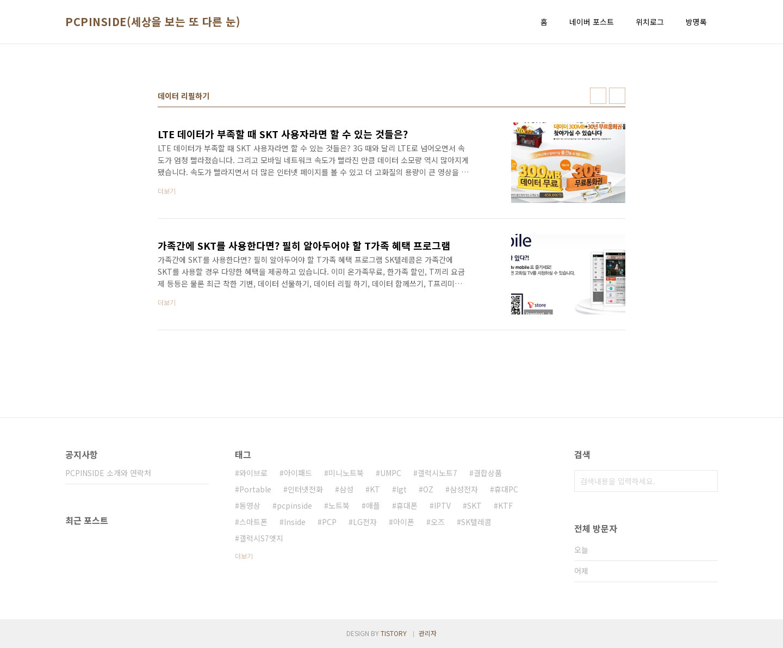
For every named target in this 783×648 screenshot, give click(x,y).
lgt (401, 489)
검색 (707, 481)
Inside (295, 521)
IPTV (442, 505)
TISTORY (394, 633)
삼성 (346, 489)
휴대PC (506, 489)
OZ (428, 489)
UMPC (390, 472)
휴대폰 (407, 505)
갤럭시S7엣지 (261, 538)
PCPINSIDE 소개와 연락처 (108, 472)
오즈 (438, 521)
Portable (255, 489)
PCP (329, 521)
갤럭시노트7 (437, 472)
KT (375, 489)
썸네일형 (598, 96)
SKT (474, 505)
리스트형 (617, 96)
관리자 (428, 633)
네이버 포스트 (591, 21)
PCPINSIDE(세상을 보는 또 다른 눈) (152, 21)
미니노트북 (346, 472)
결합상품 (488, 472)
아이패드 (298, 472)
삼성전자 (464, 489)
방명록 (696, 21)
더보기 (244, 555)
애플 (373, 505)
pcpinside (294, 505)
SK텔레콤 (476, 521)
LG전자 (365, 521)
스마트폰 (253, 521)
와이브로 (253, 472)
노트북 (339, 505)
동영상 (249, 505)
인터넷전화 (305, 489)
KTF (505, 505)
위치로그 (650, 21)
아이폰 (403, 521)
